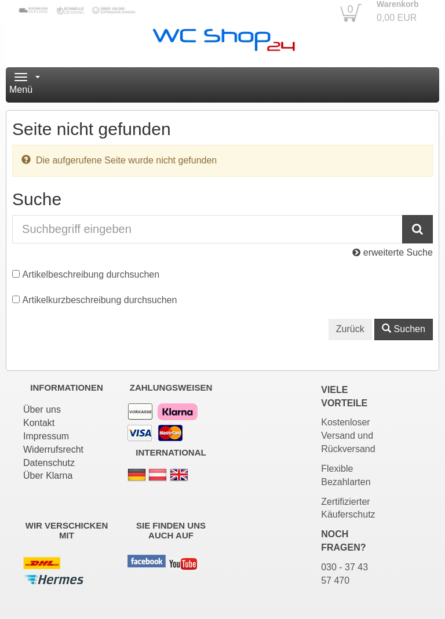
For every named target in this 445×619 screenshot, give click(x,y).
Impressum (46, 436)
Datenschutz (49, 463)
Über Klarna (47, 475)
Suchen (403, 329)
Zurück (350, 329)
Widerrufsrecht (53, 449)
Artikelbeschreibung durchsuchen (91, 274)
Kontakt (38, 423)
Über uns (42, 409)
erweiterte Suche (392, 252)
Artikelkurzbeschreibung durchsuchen (100, 300)
